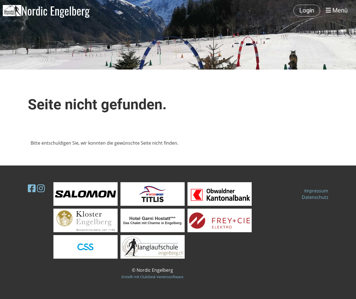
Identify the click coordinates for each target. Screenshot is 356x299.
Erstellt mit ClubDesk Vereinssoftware (152, 276)
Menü (337, 10)
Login (306, 10)
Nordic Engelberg (55, 10)
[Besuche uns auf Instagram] (41, 188)
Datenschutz (315, 197)
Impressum (316, 191)
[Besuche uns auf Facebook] (32, 188)
